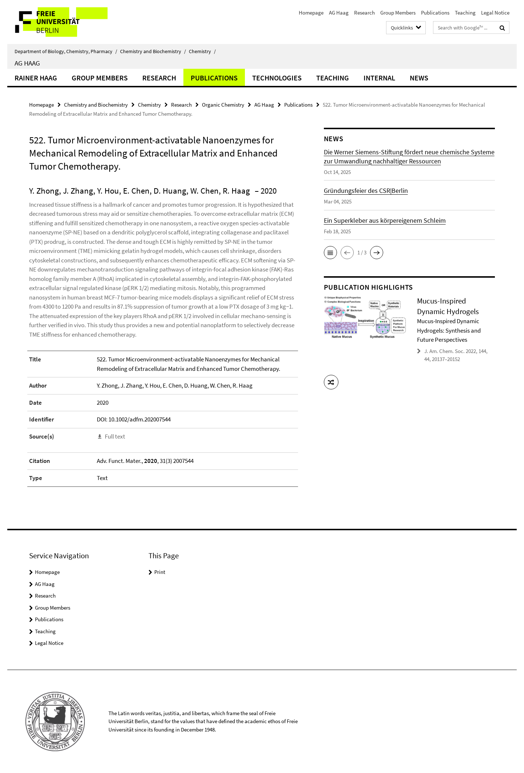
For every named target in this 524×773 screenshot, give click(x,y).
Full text (115, 436)
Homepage (311, 12)
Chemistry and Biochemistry (153, 51)
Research (364, 12)
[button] (330, 252)
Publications (435, 12)
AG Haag (339, 12)
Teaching (465, 12)
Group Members (398, 12)
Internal (379, 77)
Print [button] (159, 571)
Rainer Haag (36, 77)
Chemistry (202, 51)
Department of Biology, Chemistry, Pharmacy (66, 51)
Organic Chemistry (223, 104)
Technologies (277, 77)
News (419, 77)
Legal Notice (495, 12)
